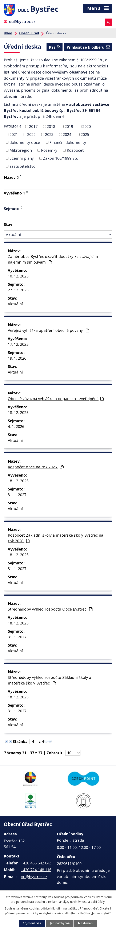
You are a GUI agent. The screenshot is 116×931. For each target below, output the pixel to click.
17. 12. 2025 (18, 345)
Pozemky (49, 151)
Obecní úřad (29, 34)
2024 (67, 135)
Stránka (20, 742)
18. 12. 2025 (18, 413)
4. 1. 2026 (16, 427)
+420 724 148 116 (36, 870)
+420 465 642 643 (36, 863)
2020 (86, 127)
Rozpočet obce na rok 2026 (36, 467)
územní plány (21, 159)
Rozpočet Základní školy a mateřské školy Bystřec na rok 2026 (55, 538)
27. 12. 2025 (18, 290)
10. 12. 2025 (18, 276)
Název (11, 178)
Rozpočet (75, 151)
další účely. (98, 901)
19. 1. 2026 (17, 359)
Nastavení (86, 923)
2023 (49, 135)
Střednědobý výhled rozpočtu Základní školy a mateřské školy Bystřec (49, 681)
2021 (13, 135)
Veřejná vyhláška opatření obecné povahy (48, 331)
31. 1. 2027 (17, 495)
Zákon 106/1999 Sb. (60, 159)
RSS (53, 47)
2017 (33, 127)
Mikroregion (20, 151)
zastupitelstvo (22, 166)
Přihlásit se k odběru (87, 47)
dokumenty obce (24, 143)
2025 (85, 135)
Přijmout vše (31, 923)
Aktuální (15, 304)
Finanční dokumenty (67, 143)
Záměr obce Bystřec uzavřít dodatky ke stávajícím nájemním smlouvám (53, 260)
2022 (31, 135)
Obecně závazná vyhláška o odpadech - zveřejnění (56, 399)
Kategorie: (13, 126)
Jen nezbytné (60, 923)
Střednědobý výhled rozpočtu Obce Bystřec (50, 609)
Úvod (8, 34)
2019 (69, 127)
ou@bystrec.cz (22, 22)
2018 (51, 127)
